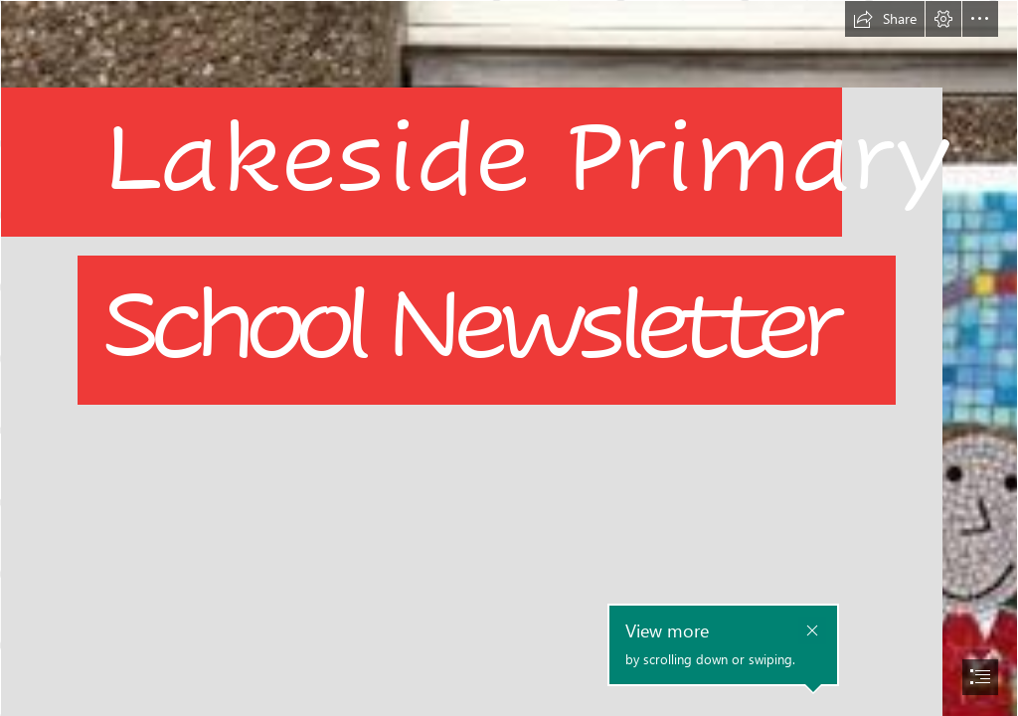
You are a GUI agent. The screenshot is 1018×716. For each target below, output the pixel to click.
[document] (509, 358)
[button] (885, 19)
